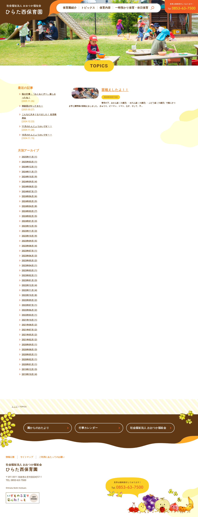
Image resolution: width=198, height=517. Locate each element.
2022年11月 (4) (29, 290)
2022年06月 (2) (29, 310)
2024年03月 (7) (29, 211)
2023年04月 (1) (29, 265)
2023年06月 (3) (29, 256)
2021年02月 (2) (29, 339)
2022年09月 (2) (29, 300)
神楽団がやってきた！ (32, 106)
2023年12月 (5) (29, 226)
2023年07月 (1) (29, 251)
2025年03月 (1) (29, 162)
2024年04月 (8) (29, 206)
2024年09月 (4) (29, 181)
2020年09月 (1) (29, 344)
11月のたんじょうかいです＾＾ (37, 126)
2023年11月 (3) (29, 231)
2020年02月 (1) (29, 359)
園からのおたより (38, 427)
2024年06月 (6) (29, 196)
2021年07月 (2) (29, 330)
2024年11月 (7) (29, 172)
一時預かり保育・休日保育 (131, 7)
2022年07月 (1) (29, 305)
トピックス (88, 7)
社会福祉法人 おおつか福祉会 (148, 427)
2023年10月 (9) (29, 236)
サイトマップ (26, 457)
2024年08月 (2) (29, 186)
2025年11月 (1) (29, 157)
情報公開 (10, 457)
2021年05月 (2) (29, 335)
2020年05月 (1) (29, 354)
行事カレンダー (88, 427)
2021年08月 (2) (29, 325)
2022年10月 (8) (29, 295)
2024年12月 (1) (29, 167)
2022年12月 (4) (29, 285)
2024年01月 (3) (29, 221)
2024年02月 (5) (29, 216)
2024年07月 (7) (29, 191)
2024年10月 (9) (29, 176)
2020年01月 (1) (29, 364)
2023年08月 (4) (29, 246)
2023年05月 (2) (29, 260)
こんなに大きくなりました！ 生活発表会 (39, 116)
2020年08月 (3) (29, 349)
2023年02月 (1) (29, 275)
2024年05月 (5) (29, 201)
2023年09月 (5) (29, 241)
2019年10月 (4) (29, 374)
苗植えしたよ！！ (115, 90)
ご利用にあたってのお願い (52, 457)
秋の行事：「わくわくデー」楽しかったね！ (39, 96)
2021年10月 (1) (29, 320)
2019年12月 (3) (29, 369)
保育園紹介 (70, 7)
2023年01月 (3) (29, 280)
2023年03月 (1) (29, 270)
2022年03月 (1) (29, 315)
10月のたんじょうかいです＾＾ (37, 135)
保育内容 (105, 7)
